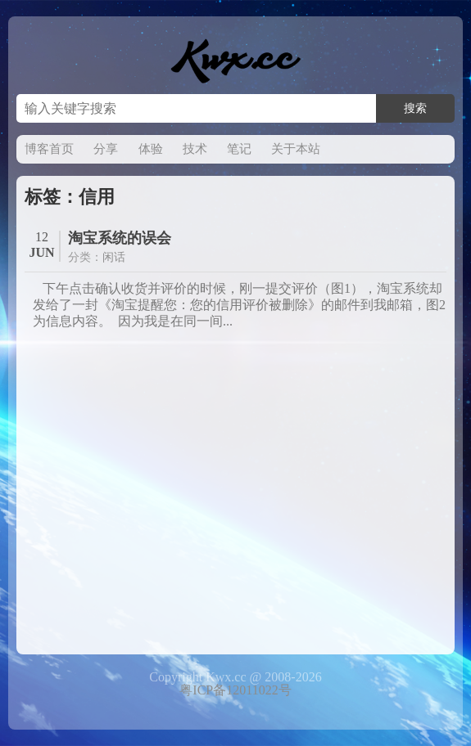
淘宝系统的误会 (119, 238)
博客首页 (49, 148)
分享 (105, 148)
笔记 (239, 148)
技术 (195, 148)
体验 (150, 148)
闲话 (113, 257)
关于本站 (295, 148)
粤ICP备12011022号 (235, 690)
